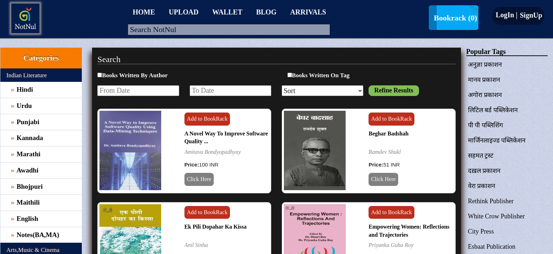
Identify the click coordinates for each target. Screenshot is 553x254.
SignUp (530, 15)
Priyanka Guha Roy (391, 245)
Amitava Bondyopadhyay (212, 152)
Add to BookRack (207, 119)
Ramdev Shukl (385, 152)
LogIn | (506, 15)
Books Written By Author (135, 75)
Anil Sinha (196, 245)
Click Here (199, 179)
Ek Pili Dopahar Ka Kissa (215, 227)
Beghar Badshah (388, 134)
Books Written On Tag (321, 75)
